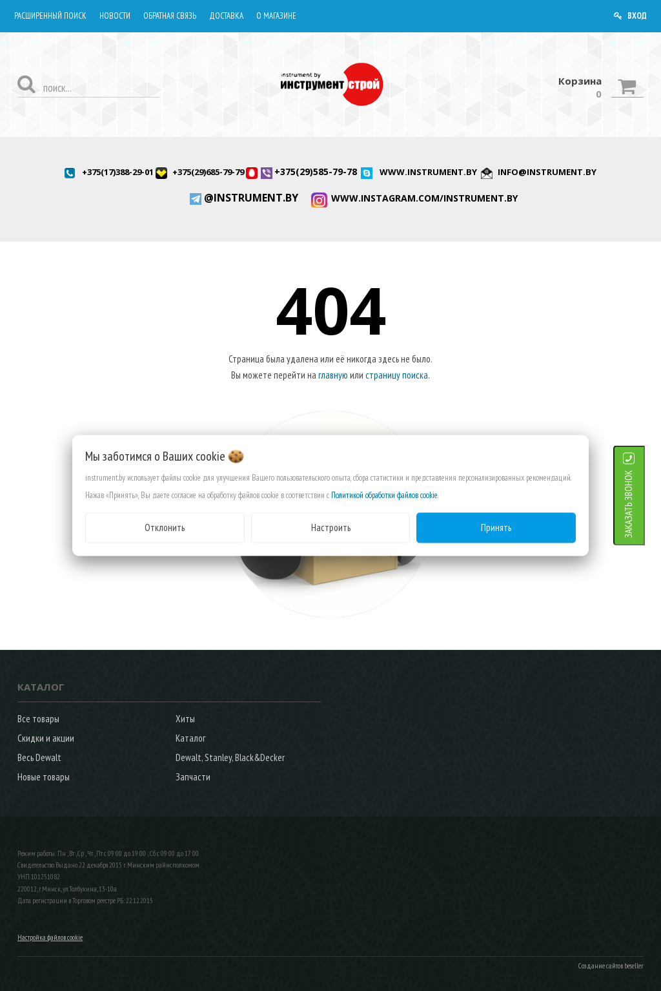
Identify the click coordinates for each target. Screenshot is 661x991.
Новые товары (43, 777)
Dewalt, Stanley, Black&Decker (230, 757)
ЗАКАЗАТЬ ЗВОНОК (644, 504)
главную (333, 375)
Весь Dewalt (39, 757)
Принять (496, 527)
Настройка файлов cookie (50, 937)
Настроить (331, 527)
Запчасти (193, 777)
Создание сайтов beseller (611, 965)
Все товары (38, 719)
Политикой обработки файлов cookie (384, 495)
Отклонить (165, 527)
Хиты (185, 719)
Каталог (190, 738)
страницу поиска (396, 375)
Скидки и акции (45, 738)
